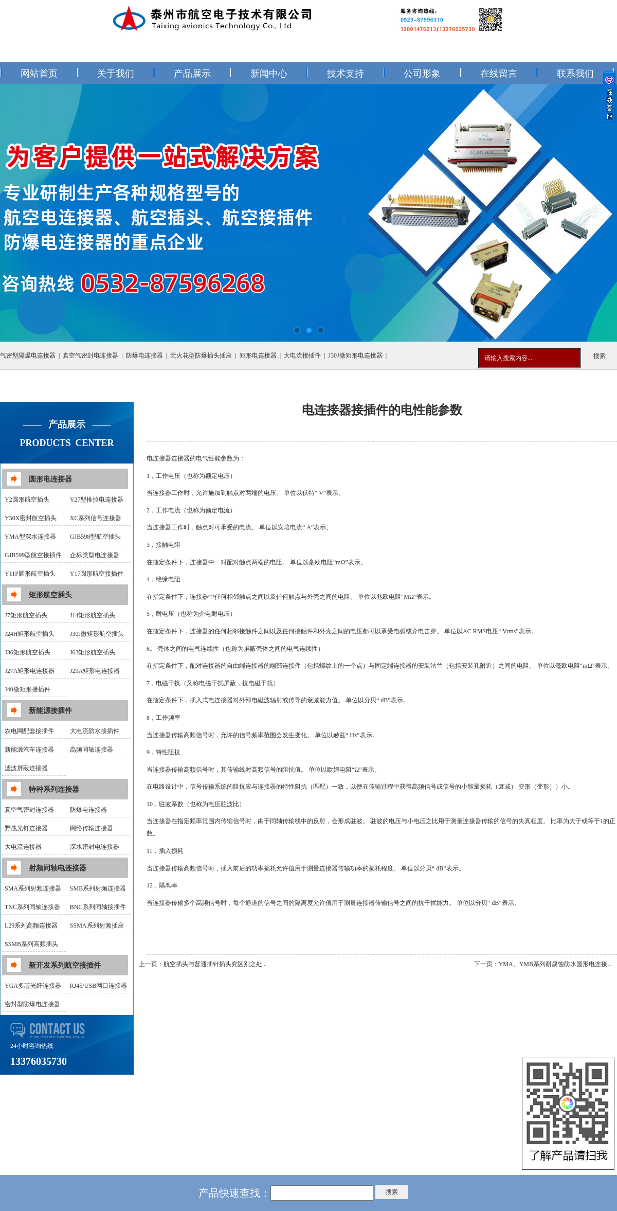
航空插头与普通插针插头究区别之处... (215, 964)
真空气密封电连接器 (90, 355)
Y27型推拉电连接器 (97, 499)
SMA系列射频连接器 (33, 888)
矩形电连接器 (258, 355)
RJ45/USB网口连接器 (98, 985)
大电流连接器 (23, 846)
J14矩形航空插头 (93, 615)
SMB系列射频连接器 (98, 888)
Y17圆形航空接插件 (97, 573)
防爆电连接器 (144, 355)
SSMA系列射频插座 (97, 925)
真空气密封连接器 (29, 809)
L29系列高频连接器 (31, 925)
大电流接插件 (302, 355)
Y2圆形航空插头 (27, 499)
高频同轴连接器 (91, 749)
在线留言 (498, 73)
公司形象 (422, 73)
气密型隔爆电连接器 (28, 355)
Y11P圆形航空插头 (30, 573)
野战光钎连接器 (26, 828)
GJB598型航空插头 (95, 536)
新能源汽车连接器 (29, 749)
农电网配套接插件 (29, 731)
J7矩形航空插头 (26, 615)
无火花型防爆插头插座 (201, 355)
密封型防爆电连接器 (32, 1004)
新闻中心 (268, 73)
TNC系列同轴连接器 (32, 907)
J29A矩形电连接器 (95, 670)
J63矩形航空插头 (93, 652)
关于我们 (115, 73)
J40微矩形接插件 (27, 689)
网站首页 (39, 73)
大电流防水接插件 (94, 731)
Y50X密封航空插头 (31, 518)
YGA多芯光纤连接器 (33, 985)
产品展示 (192, 73)
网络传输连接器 (91, 828)
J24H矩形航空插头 (30, 633)
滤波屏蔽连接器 (26, 768)
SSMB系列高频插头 (31, 944)
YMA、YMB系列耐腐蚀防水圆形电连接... (555, 964)
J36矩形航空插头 (27, 652)
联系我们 (575, 73)
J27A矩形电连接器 (30, 670)
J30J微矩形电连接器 (355, 355)
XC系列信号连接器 (96, 518)
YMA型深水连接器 (30, 536)
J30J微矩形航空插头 (97, 633)
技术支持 (345, 73)
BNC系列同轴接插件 (98, 907)
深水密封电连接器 (94, 846)
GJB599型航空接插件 (33, 555)
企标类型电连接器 (94, 555)
